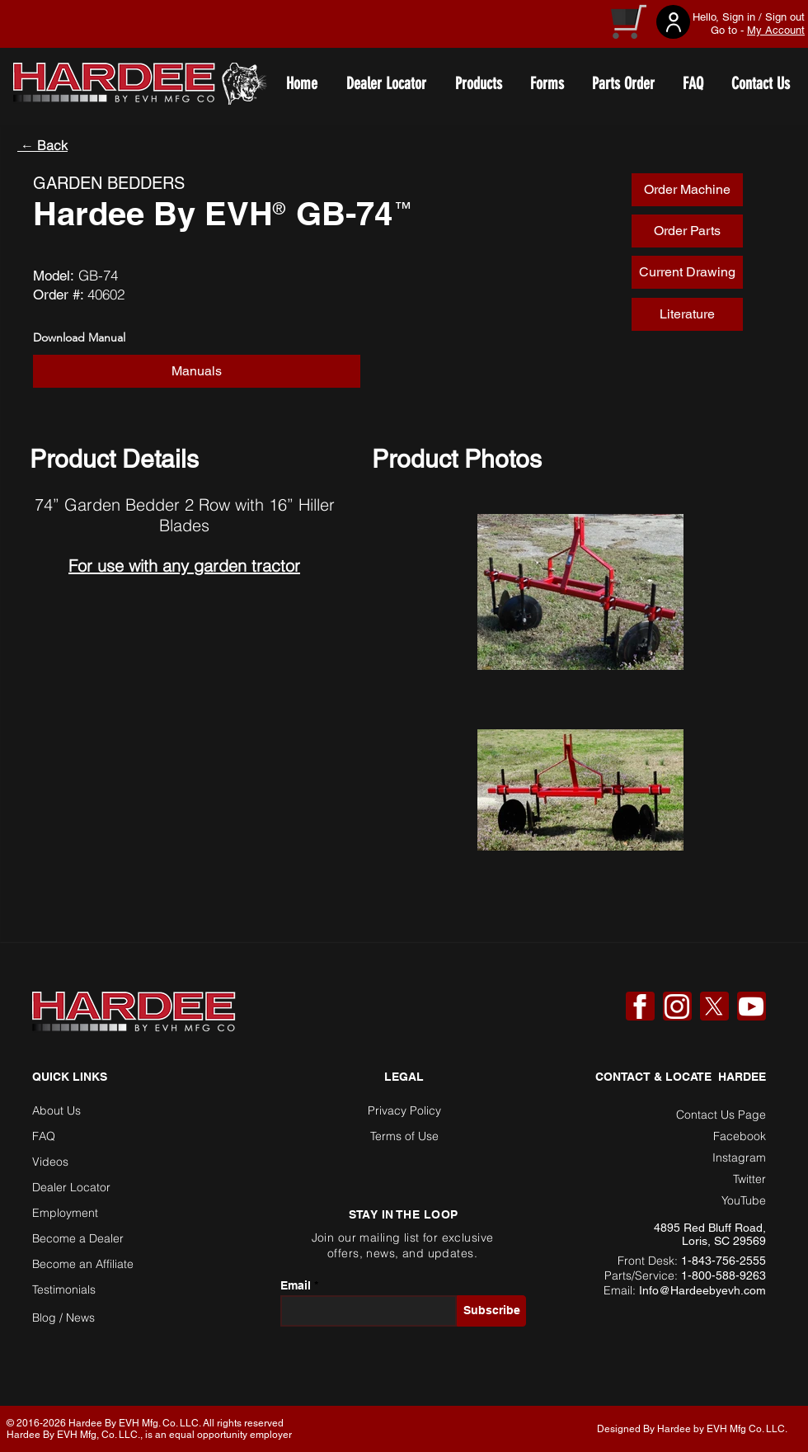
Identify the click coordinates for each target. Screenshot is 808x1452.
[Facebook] (639, 1006)
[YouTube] (751, 1006)
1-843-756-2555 (723, 1260)
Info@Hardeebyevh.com (702, 1290)
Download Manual (79, 337)
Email (295, 1285)
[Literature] (687, 314)
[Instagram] (677, 1006)
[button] (196, 371)
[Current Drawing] (687, 272)
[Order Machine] (687, 189)
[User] (673, 22)
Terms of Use (404, 1136)
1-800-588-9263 (723, 1275)
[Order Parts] (687, 231)
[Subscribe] (491, 1311)
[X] (714, 1006)
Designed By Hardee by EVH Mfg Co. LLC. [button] (692, 1429)
